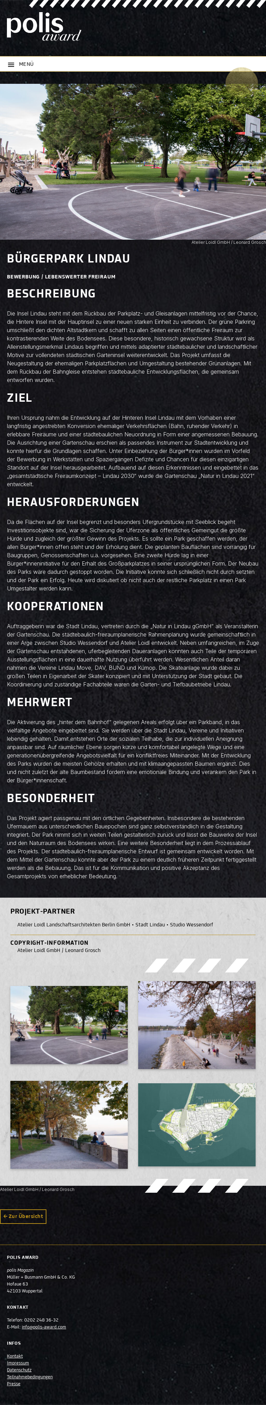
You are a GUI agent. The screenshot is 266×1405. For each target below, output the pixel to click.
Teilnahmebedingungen (30, 1377)
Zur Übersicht (26, 1216)
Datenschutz (19, 1370)
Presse (13, 1384)
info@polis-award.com (44, 1327)
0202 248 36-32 (41, 1320)
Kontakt (15, 1356)
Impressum (18, 1363)
